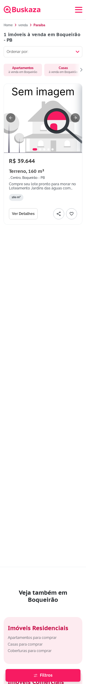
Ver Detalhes (23, 214)
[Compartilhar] (58, 213)
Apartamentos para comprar (32, 637)
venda (23, 25)
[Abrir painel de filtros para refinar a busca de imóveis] (43, 675)
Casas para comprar (25, 644)
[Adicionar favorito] (71, 213)
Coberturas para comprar (30, 651)
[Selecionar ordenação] (43, 51)
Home (8, 25)
